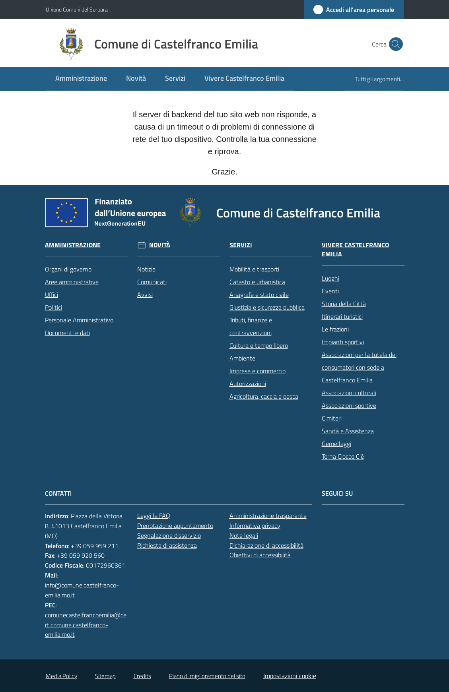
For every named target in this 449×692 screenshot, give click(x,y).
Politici (53, 307)
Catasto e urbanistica (257, 282)
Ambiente (242, 358)
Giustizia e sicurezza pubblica (267, 307)
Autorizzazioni (247, 383)
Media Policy (61, 675)
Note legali (243, 535)
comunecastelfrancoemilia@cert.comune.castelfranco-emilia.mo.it (85, 625)
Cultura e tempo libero (258, 345)
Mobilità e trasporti (254, 269)
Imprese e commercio (257, 371)
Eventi (330, 291)
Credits (142, 675)
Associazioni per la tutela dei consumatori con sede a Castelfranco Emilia (359, 367)
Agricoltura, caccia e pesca (263, 396)
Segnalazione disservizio (169, 535)
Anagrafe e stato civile (259, 294)
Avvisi (145, 294)
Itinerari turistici (342, 316)
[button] (394, 44)
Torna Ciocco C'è (343, 456)
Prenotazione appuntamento (175, 525)
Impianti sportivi (343, 342)
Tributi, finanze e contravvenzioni (250, 326)
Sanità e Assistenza (348, 431)
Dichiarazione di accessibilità (266, 545)
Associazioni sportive (349, 405)
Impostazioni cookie (289, 675)
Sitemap (105, 675)
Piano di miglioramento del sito (207, 675)
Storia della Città (344, 303)
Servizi (240, 245)
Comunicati (152, 282)
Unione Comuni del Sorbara (77, 9)
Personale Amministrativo (79, 320)
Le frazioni (335, 329)
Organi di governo (68, 269)
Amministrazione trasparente (268, 515)
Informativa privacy (254, 525)
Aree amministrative (72, 282)
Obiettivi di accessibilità (260, 555)
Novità (159, 245)
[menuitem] (81, 79)
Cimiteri (332, 418)
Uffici (51, 294)
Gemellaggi (336, 443)
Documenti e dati (67, 332)
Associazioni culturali (349, 392)
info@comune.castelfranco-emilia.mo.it (82, 590)
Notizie (146, 269)
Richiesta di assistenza (167, 545)
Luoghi (330, 278)
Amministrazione (73, 245)
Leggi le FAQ (153, 515)
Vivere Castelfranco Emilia (355, 249)
